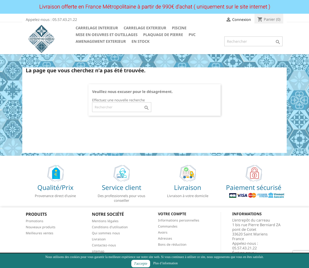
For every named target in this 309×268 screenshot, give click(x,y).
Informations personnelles (178, 220)
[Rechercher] (253, 41)
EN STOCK (141, 41)
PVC (192, 34)
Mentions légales (105, 221)
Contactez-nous (104, 245)
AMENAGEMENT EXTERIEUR (101, 41)
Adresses (165, 238)
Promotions (34, 221)
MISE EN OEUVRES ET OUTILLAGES (107, 34)
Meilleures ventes (39, 233)
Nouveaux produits (40, 227)
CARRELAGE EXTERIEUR (145, 27)
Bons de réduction (172, 244)
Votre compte (172, 213)
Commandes (167, 226)
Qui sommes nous (106, 233)
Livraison (99, 239)
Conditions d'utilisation (110, 227)
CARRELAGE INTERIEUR (97, 27)
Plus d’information (165, 263)
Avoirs (162, 232)
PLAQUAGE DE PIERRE (163, 34)
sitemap (98, 251)
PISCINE (179, 27)
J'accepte (140, 263)
